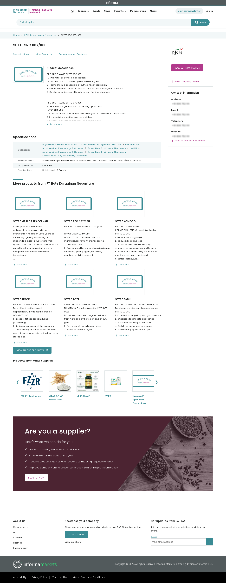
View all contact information (190, 140)
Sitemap (17, 542)
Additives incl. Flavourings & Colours (62, 148)
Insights (118, 11)
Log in (209, 11)
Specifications (21, 54)
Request (187, 67)
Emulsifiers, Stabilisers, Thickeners (107, 148)
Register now (36, 477)
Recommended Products (73, 54)
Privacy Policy (39, 577)
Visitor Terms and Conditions (89, 577)
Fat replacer (132, 144)
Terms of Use (59, 577)
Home (16, 35)
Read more (56, 124)
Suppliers (83, 11)
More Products (44, 54)
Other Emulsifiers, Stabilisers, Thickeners (64, 155)
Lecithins (134, 148)
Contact (17, 537)
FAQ (15, 532)
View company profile (187, 81)
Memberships (138, 11)
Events (96, 11)
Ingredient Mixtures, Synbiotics (59, 144)
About (153, 11)
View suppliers (73, 542)
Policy (154, 536)
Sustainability (20, 548)
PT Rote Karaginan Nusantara (40, 35)
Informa (113, 2)
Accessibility (19, 577)
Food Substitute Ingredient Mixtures (101, 144)
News (107, 11)
